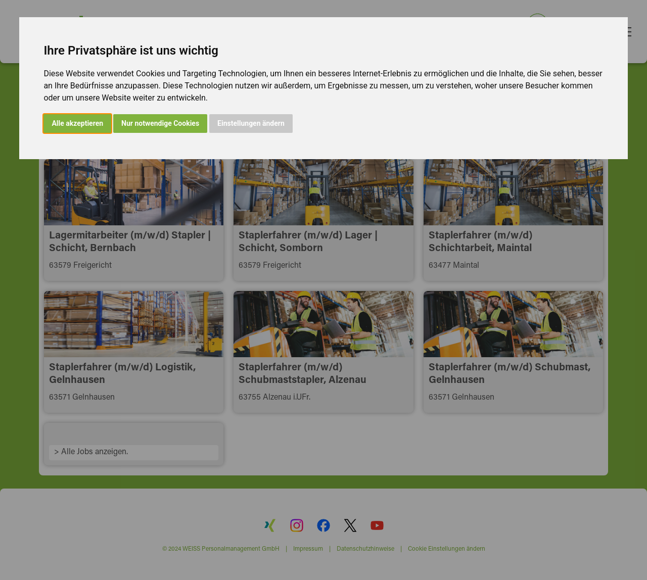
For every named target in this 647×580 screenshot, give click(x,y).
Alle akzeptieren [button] (77, 123)
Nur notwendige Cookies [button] (160, 123)
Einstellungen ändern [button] (251, 123)
